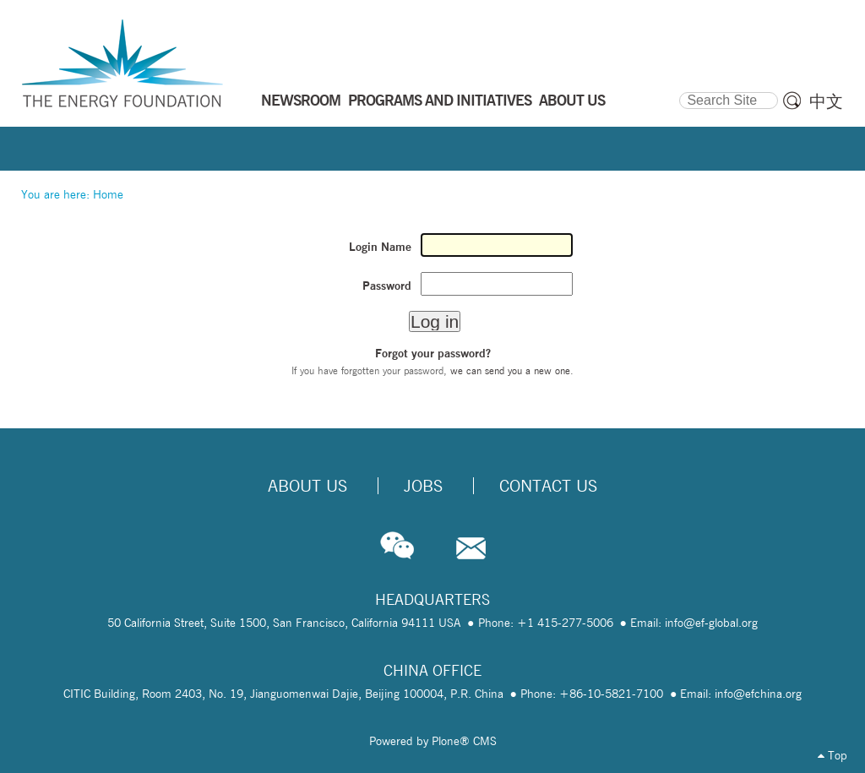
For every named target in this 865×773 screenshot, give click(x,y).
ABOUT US (572, 99)
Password (386, 285)
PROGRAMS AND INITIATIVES (439, 99)
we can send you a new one (510, 370)
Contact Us (548, 485)
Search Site (678, 89)
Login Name (380, 246)
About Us (307, 485)
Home (108, 194)
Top (832, 755)
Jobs (423, 485)
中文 (826, 101)
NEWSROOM (300, 99)
